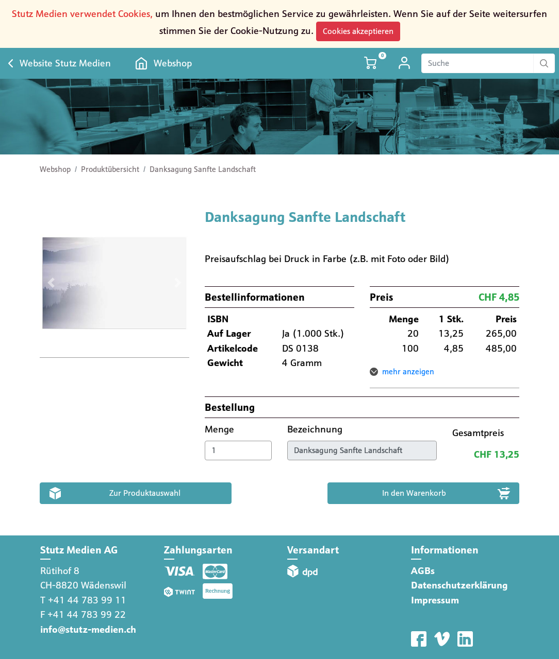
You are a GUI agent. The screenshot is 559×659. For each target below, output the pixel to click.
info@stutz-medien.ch (88, 629)
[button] (51, 283)
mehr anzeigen (408, 372)
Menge (221, 429)
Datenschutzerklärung (459, 585)
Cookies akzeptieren (358, 31)
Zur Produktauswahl (144, 493)
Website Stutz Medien (65, 63)
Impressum (435, 600)
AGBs (423, 570)
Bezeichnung (316, 429)
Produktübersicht (110, 169)
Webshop (173, 63)
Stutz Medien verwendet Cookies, (82, 13)
